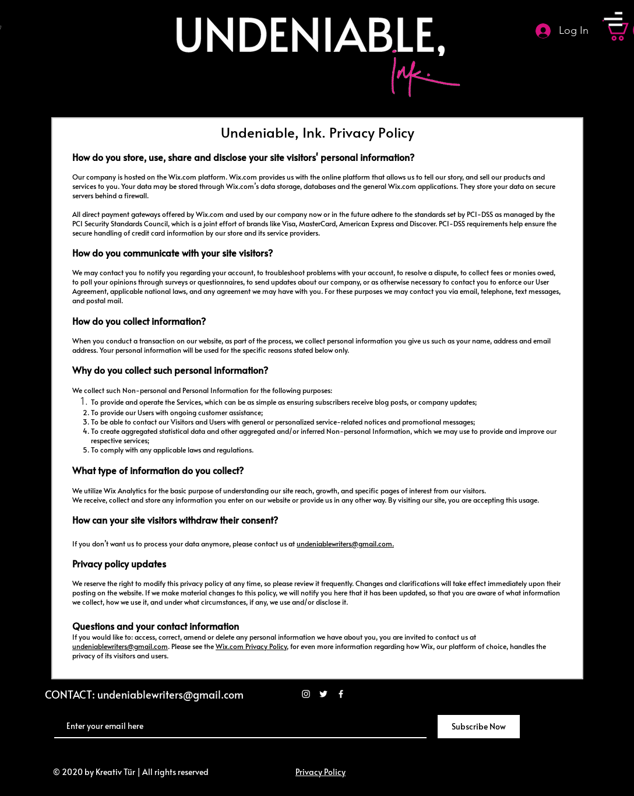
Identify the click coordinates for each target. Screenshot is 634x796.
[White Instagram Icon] (306, 694)
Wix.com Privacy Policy (251, 646)
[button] (613, 19)
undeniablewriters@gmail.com (344, 543)
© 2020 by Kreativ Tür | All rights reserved (130, 771)
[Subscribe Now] (479, 726)
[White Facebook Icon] (341, 694)
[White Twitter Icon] (323, 694)
